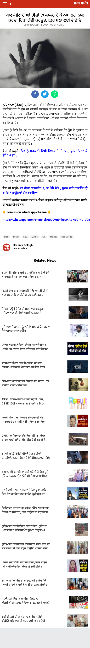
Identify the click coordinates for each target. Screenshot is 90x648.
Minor (16, 237)
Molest (53, 237)
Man (6, 237)
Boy (25, 237)
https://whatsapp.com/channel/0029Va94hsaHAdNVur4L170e (46, 219)
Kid (43, 237)
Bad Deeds (66, 237)
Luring (35, 237)
